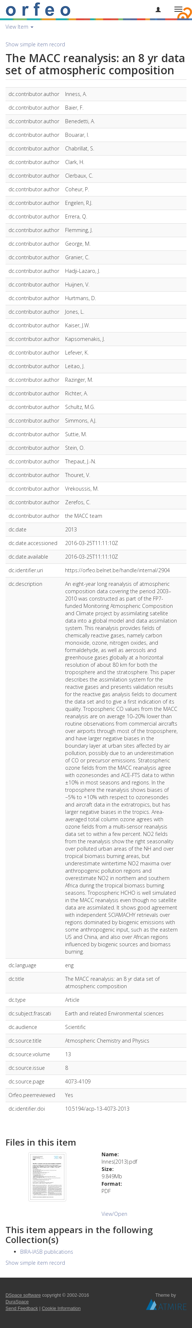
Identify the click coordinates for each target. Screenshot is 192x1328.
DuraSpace (17, 1301)
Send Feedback (22, 1308)
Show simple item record (35, 44)
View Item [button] (19, 26)
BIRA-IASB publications (46, 1251)
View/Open (114, 1213)
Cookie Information (61, 1308)
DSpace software (23, 1295)
